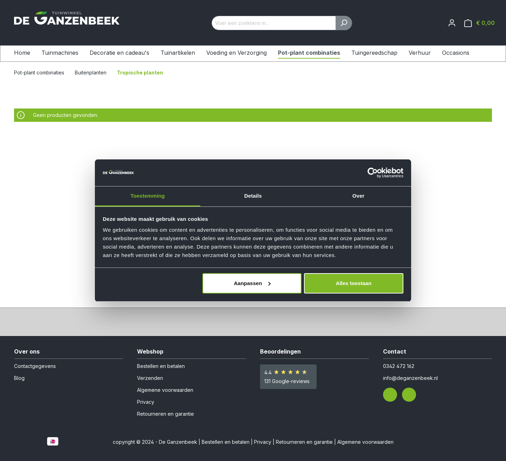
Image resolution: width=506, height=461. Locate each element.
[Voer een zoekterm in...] (274, 23)
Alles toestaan (354, 283)
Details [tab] (253, 196)
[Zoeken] (344, 23)
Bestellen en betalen (161, 366)
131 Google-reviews (287, 381)
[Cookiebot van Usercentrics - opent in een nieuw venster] (372, 172)
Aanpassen (252, 283)
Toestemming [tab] (147, 196)
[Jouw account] (452, 22)
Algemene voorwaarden (165, 390)
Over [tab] (358, 196)
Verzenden (150, 378)
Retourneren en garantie (165, 414)
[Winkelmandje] (479, 23)
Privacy (145, 402)
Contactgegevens (35, 366)
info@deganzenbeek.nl (410, 378)
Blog (19, 378)
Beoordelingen (280, 351)
